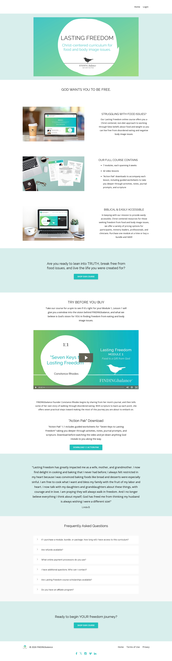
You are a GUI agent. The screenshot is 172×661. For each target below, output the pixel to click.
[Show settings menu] (132, 387)
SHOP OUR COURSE (85, 276)
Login (145, 6)
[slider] (84, 387)
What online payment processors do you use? (63, 560)
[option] (86, 484)
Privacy (146, 647)
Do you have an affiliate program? (57, 590)
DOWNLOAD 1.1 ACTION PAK (86, 447)
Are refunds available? (52, 550)
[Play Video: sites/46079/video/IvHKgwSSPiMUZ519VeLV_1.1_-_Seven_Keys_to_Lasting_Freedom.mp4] (86, 357)
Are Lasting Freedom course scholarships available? (66, 580)
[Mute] (127, 387)
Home (137, 6)
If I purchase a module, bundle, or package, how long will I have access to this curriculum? (85, 539)
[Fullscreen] (136, 387)
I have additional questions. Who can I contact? (64, 569)
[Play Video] (35, 387)
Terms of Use (133, 647)
